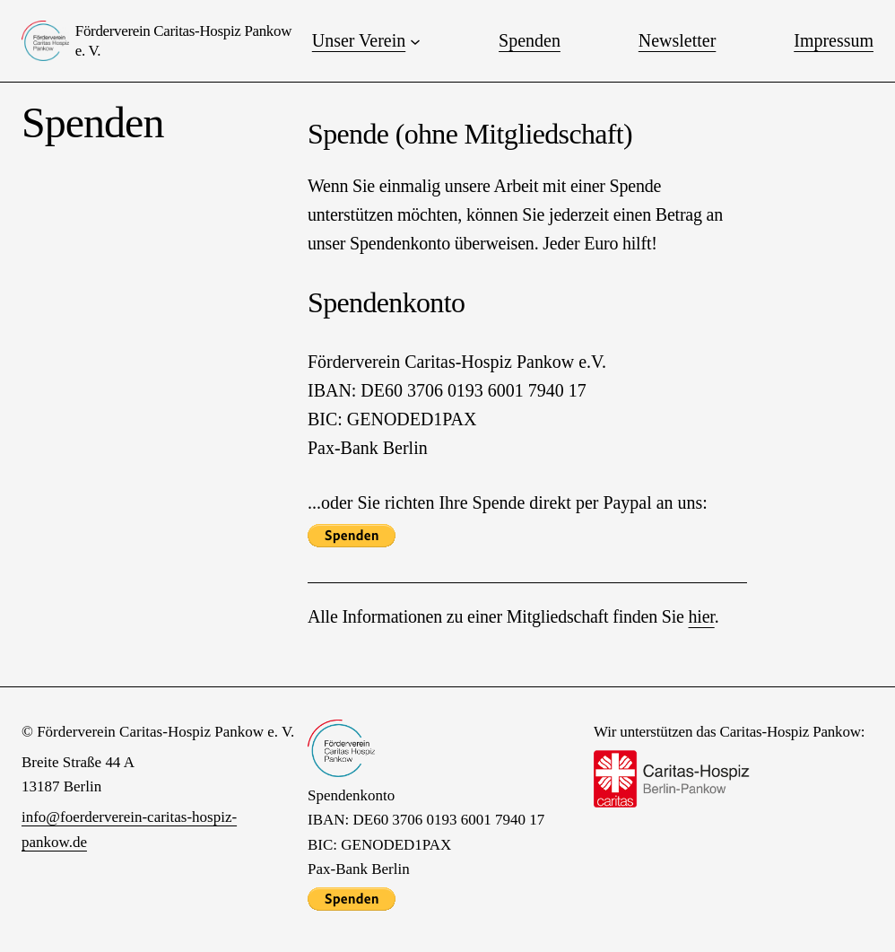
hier (702, 616)
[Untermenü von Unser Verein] (415, 41)
